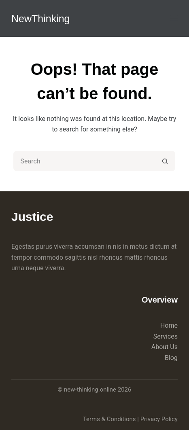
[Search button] (165, 161)
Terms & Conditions (109, 419)
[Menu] (174, 18)
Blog (171, 358)
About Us (164, 347)
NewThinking (40, 18)
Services (165, 336)
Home (169, 325)
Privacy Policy (159, 419)
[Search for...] (84, 161)
